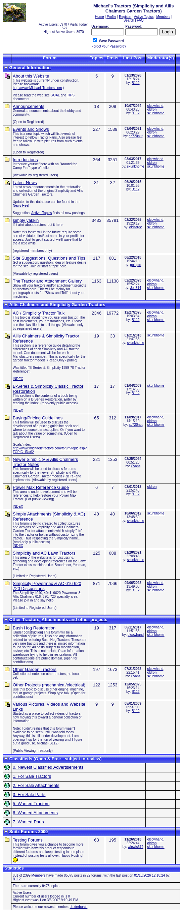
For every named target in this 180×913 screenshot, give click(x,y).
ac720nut (135, 136)
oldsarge (135, 227)
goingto (135, 265)
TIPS (71, 95)
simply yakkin (26, 220)
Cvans (135, 466)
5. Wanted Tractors (31, 803)
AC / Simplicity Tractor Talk (38, 313)
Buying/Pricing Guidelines (37, 417)
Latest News (25, 182)
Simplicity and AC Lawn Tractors (44, 553)
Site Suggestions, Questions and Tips (49, 258)
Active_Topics (41, 213)
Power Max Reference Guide (41, 487)
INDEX (18, 379)
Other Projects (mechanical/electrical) (49, 684)
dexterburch (79, 907)
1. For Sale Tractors (32, 776)
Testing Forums (28, 840)
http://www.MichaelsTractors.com (37, 88)
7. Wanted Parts (28, 821)
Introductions (25, 159)
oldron (151, 109)
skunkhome (155, 113)
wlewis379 (135, 847)
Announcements (28, 106)
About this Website (31, 76)
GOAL (54, 95)
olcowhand (155, 106)
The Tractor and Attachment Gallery (47, 281)
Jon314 (135, 288)
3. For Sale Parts (29, 794)
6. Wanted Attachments (35, 812)
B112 (135, 83)
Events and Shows (31, 129)
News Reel (21, 205)
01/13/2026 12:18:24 (149, 875)
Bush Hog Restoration (34, 627)
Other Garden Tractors (34, 669)
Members (39, 875)
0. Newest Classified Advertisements (48, 767)
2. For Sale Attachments (36, 785)
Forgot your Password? (108, 46)
